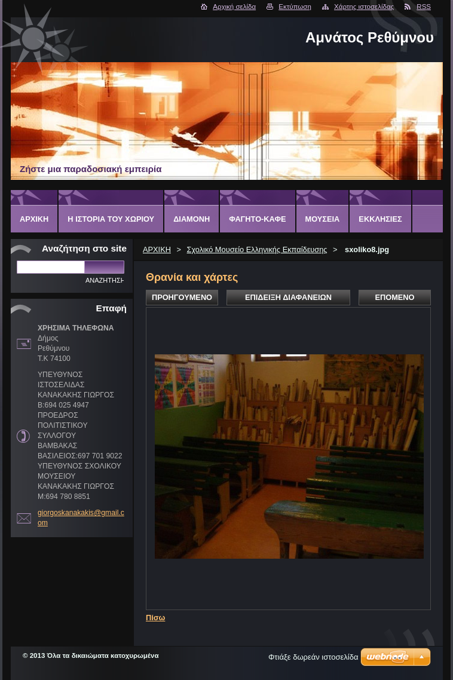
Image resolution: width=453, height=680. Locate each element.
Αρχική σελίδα (234, 6)
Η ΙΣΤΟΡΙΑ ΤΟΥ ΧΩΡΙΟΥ (111, 219)
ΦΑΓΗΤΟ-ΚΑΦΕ (257, 219)
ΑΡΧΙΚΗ (157, 249)
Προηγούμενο (182, 297)
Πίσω (155, 617)
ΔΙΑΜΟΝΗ (191, 219)
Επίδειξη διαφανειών (288, 297)
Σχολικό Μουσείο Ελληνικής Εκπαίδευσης (257, 249)
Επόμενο (394, 297)
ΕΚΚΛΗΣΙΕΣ (380, 219)
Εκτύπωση (294, 6)
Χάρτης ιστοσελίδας (364, 6)
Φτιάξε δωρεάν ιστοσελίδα (313, 657)
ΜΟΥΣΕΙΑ (322, 219)
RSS (424, 6)
